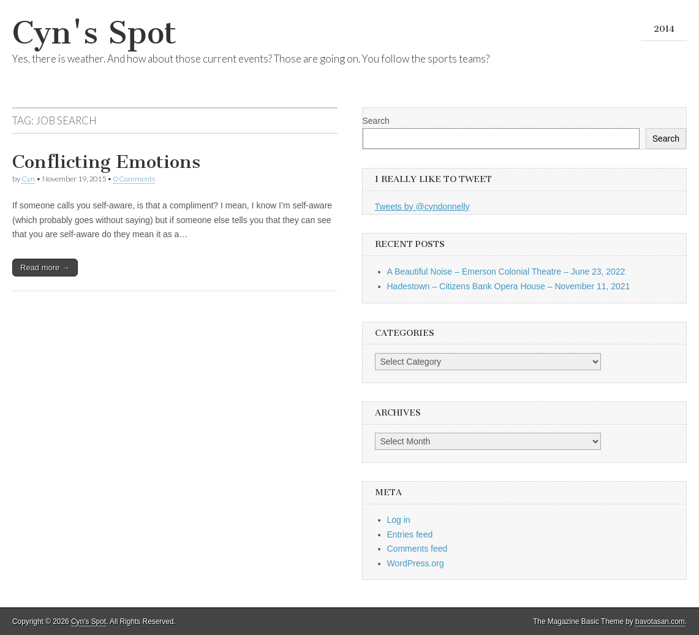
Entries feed (410, 534)
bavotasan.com (660, 621)
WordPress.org (415, 563)
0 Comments (134, 178)
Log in (398, 520)
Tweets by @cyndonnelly (422, 206)
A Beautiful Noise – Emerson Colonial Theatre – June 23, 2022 (506, 271)
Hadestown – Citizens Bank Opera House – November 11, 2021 (508, 286)
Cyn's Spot (94, 32)
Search (376, 121)
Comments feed (417, 548)
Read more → (45, 267)
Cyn (28, 178)
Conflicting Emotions (106, 162)
